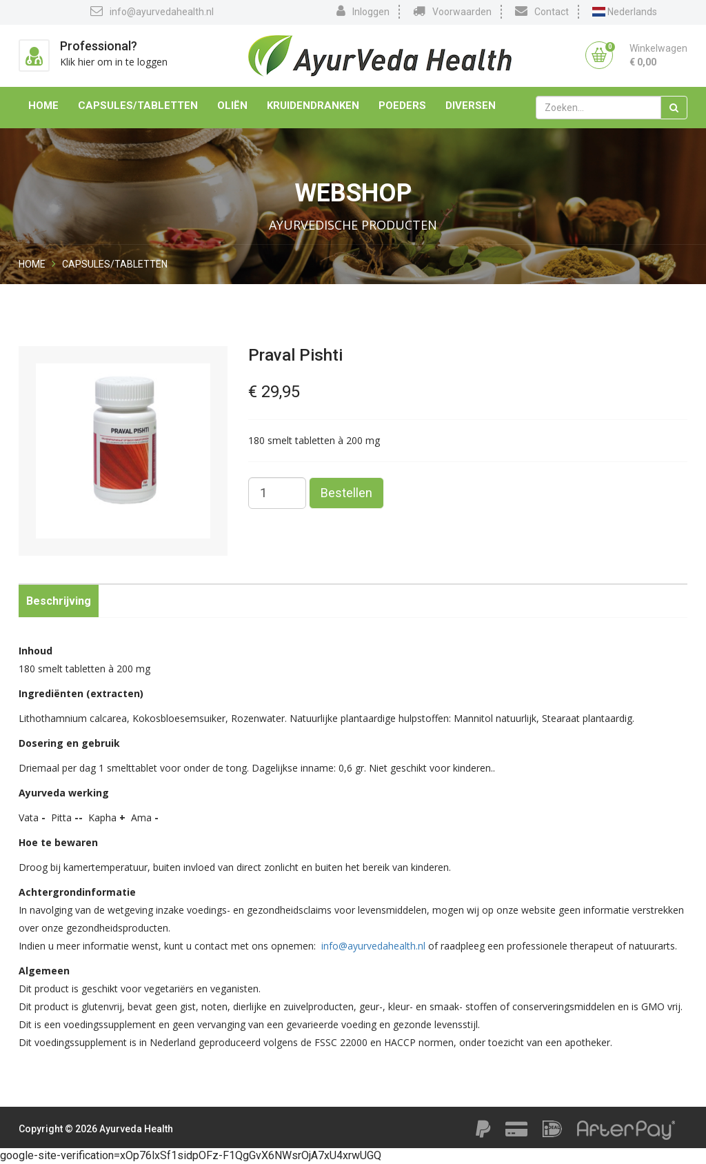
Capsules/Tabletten (138, 105)
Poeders (402, 105)
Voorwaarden (452, 11)
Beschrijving (58, 601)
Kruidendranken (313, 105)
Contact (542, 11)
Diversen (470, 105)
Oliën (232, 105)
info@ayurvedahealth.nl (152, 11)
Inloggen (363, 11)
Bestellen (346, 492)
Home (43, 105)
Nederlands (624, 11)
